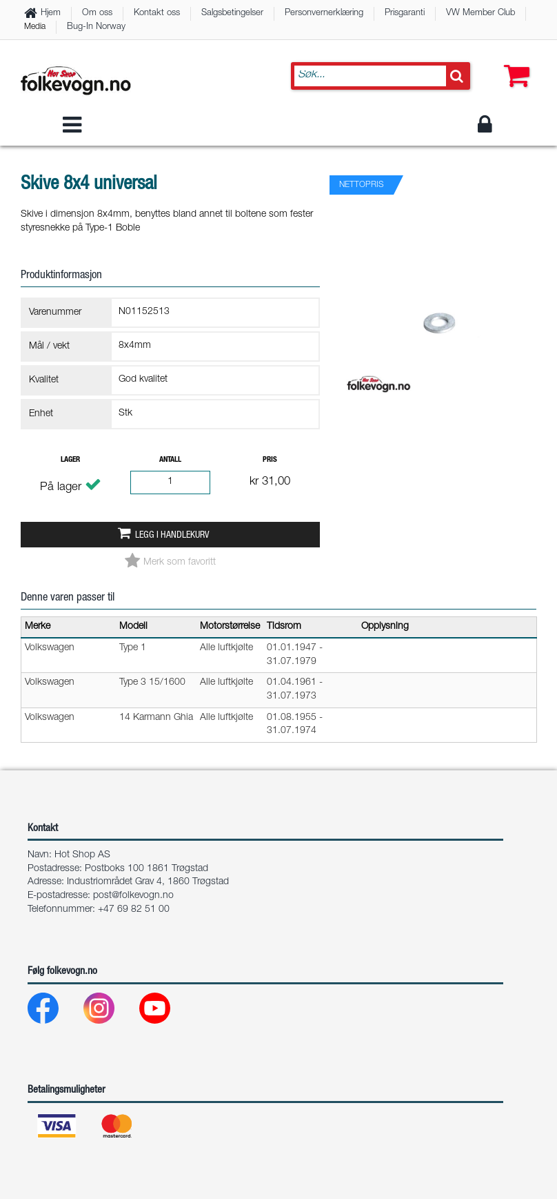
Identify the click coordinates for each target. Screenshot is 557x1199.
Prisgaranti (405, 13)
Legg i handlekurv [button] (172, 535)
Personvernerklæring (324, 13)
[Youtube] (165, 1012)
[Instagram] (109, 1012)
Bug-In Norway (96, 27)
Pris (270, 460)
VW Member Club (480, 13)
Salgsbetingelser (232, 13)
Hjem (51, 13)
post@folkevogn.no (133, 896)
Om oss (97, 13)
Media (34, 27)
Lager (70, 460)
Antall (170, 460)
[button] (513, 62)
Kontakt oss (157, 13)
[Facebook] (54, 1012)
